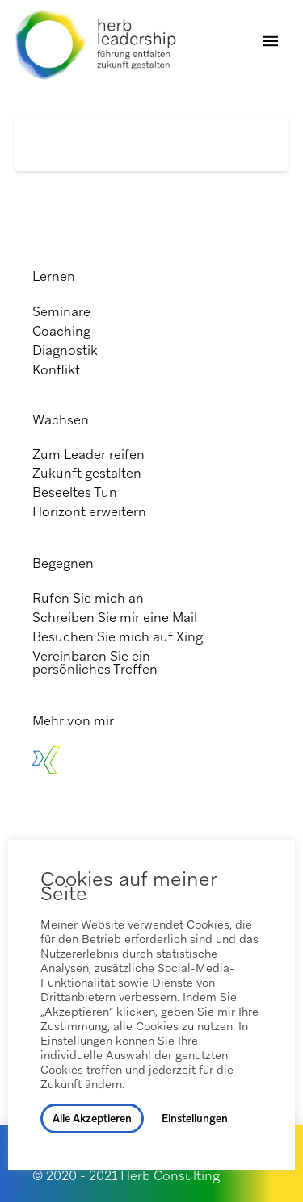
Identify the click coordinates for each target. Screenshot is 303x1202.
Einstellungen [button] (195, 1118)
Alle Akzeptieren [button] (92, 1118)
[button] (270, 41)
